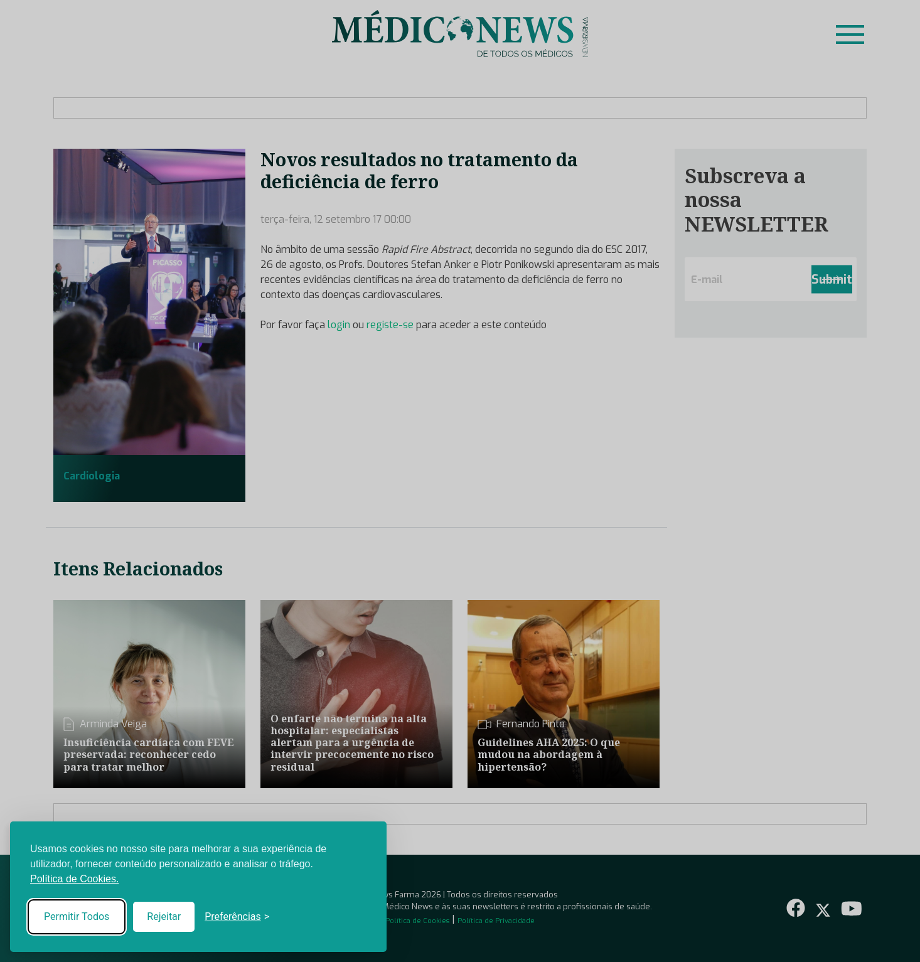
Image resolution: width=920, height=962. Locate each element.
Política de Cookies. (74, 879)
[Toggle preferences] (237, 916)
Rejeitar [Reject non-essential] (164, 916)
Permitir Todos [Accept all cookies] (76, 916)
